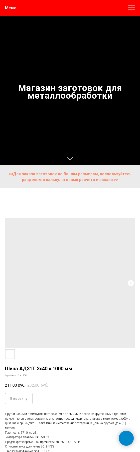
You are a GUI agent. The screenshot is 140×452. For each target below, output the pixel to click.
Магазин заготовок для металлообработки (70, 92)
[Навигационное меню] (131, 8)
